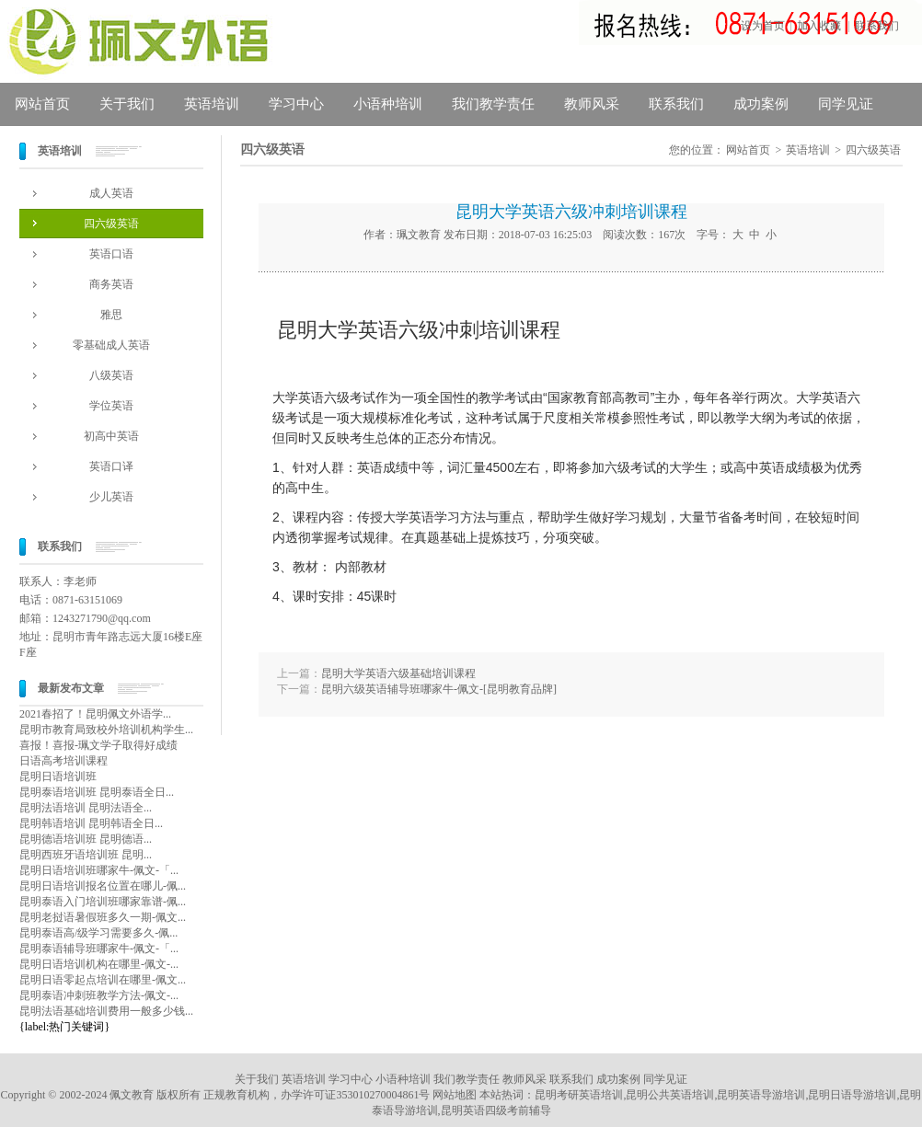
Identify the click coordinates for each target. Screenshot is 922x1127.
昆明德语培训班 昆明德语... (85, 839)
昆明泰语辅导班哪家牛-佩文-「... (99, 948)
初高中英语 (111, 436)
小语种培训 (387, 104)
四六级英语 (111, 223)
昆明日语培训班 (58, 776)
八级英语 (111, 375)
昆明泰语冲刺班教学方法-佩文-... (99, 995)
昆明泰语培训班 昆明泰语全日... (96, 792)
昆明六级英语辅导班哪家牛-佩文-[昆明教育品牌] (439, 689)
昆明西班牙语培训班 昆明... (85, 854)
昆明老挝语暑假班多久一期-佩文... (102, 917)
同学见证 (845, 104)
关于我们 (127, 104)
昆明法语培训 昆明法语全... (85, 807)
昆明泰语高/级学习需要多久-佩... (98, 932)
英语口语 (111, 253)
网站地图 (454, 1094)
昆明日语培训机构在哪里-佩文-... (99, 964)
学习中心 (296, 104)
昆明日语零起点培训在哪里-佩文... (102, 979)
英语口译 (111, 466)
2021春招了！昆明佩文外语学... (95, 713)
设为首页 (763, 25)
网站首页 (42, 104)
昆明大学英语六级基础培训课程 (398, 673)
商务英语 (111, 284)
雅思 (111, 314)
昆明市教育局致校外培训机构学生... (106, 729)
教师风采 (591, 104)
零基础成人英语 (111, 345)
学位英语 (111, 405)
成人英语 (111, 193)
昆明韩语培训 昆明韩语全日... (91, 823)
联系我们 (877, 25)
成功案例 (761, 104)
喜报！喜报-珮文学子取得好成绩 (98, 745)
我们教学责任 (493, 104)
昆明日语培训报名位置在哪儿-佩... (102, 886)
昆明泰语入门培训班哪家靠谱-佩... (102, 901)
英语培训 (211, 104)
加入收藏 (819, 25)
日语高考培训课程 (63, 760)
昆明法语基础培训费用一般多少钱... (106, 1011)
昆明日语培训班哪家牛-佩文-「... (99, 870)
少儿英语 (111, 496)
